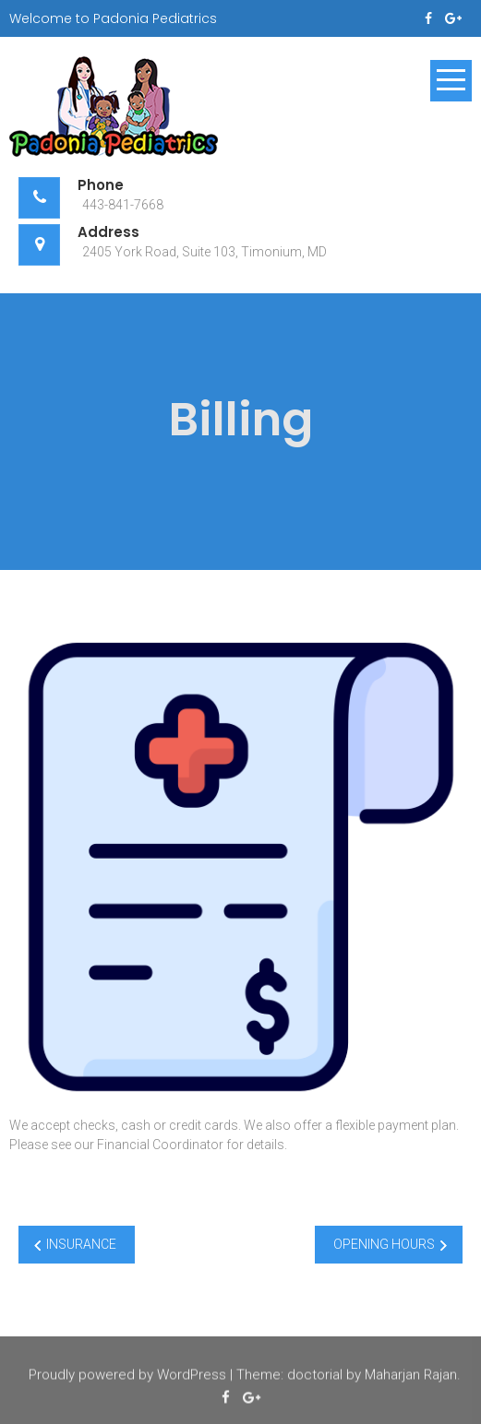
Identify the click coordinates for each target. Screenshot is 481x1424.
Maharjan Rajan (411, 1376)
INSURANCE (81, 1244)
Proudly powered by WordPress (127, 1376)
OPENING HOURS (384, 1244)
